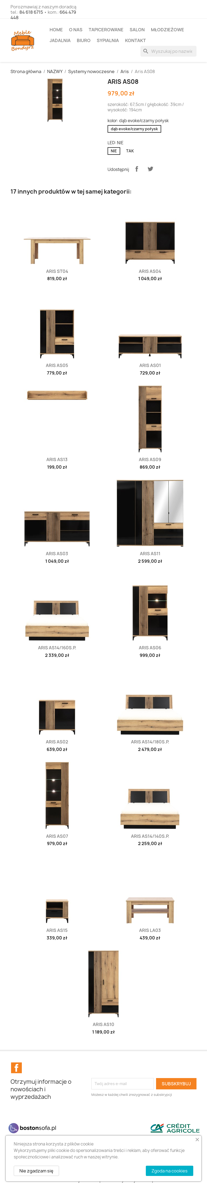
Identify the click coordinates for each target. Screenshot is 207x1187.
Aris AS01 (150, 365)
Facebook (16, 1067)
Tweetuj (150, 168)
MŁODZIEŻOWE (167, 30)
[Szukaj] (168, 51)
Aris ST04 (57, 271)
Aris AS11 (150, 554)
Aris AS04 (150, 271)
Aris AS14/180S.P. (150, 742)
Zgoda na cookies (169, 1171)
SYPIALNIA (108, 40)
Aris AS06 (150, 648)
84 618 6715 (31, 12)
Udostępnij (136, 168)
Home (56, 30)
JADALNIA (60, 40)
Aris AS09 (150, 459)
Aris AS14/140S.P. (150, 836)
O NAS (75, 30)
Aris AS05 (57, 365)
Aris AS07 (57, 836)
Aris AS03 (57, 554)
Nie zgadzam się (36, 1171)
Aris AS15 (57, 930)
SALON (137, 30)
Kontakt (135, 40)
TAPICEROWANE (106, 30)
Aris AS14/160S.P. (57, 648)
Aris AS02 (57, 742)
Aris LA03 (150, 930)
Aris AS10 (103, 1024)
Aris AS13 (57, 459)
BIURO (84, 40)
